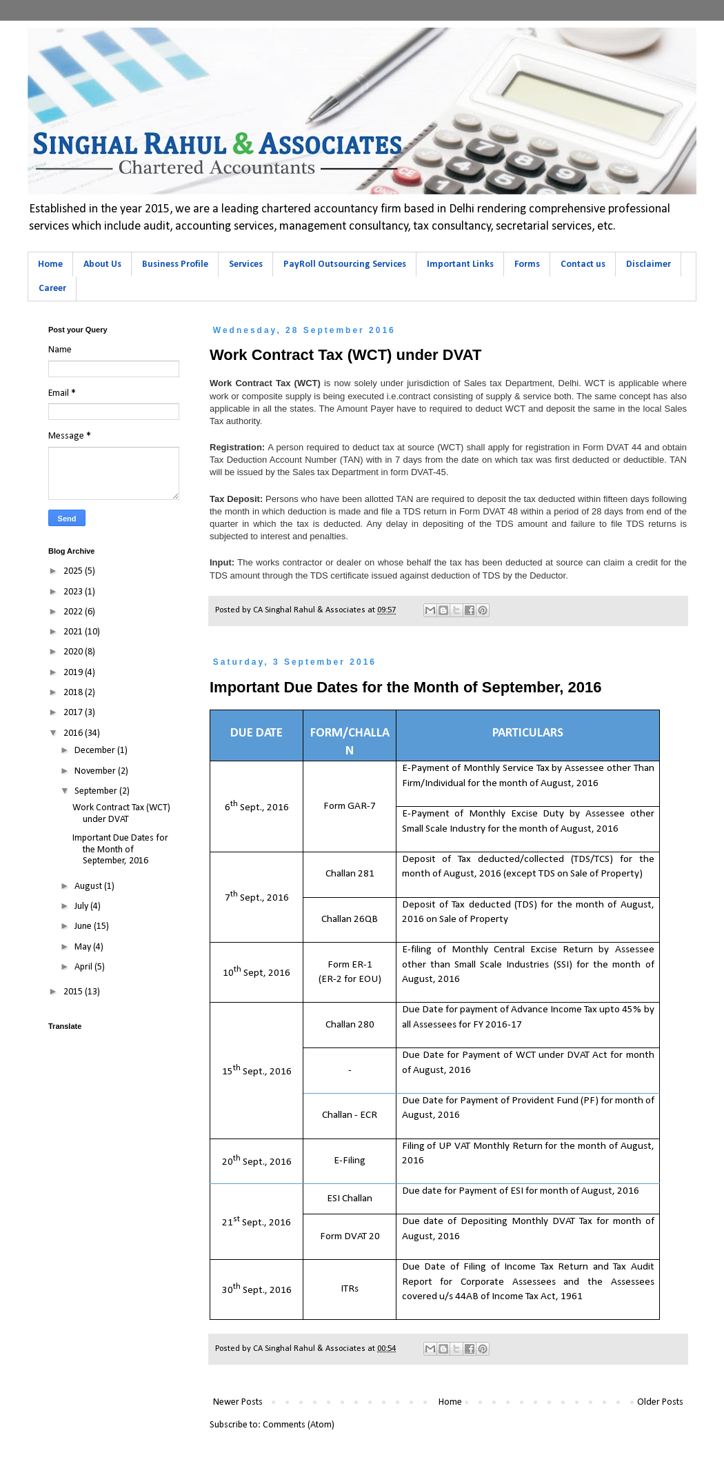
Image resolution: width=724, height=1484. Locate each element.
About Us (102, 264)
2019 (74, 673)
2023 (74, 592)
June (84, 926)
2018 (74, 693)
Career (52, 288)
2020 (74, 652)
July (82, 906)
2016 (74, 733)
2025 (74, 571)
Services (246, 264)
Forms (527, 264)
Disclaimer (648, 264)
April (84, 967)
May (83, 947)
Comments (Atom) (298, 1425)
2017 (74, 713)
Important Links (460, 264)
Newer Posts (238, 1402)
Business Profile (175, 264)
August (89, 886)
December (95, 750)
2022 (74, 612)
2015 (74, 992)
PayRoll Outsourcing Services (344, 264)
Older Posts (660, 1402)
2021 (74, 632)
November (96, 771)
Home (50, 264)
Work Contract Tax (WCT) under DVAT (345, 354)
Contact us (583, 264)
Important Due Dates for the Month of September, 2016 (405, 687)
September (96, 791)
